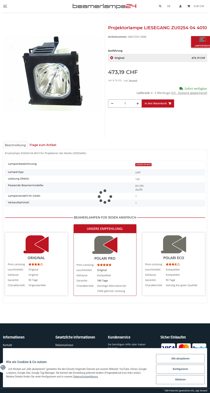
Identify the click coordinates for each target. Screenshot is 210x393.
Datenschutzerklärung (97, 378)
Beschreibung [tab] (15, 145)
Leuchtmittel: (16, 269)
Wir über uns (10, 352)
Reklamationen (64, 345)
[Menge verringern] (112, 103)
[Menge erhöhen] (138, 103)
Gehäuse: (13, 274)
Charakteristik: (16, 285)
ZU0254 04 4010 (143, 164)
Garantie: (13, 280)
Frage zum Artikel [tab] (43, 145)
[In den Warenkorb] (158, 103)
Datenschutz (62, 352)
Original (160, 58)
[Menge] (125, 103)
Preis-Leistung (16, 264)
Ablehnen (177, 380)
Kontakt (7, 345)
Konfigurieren (177, 370)
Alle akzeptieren (177, 361)
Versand (133, 80)
